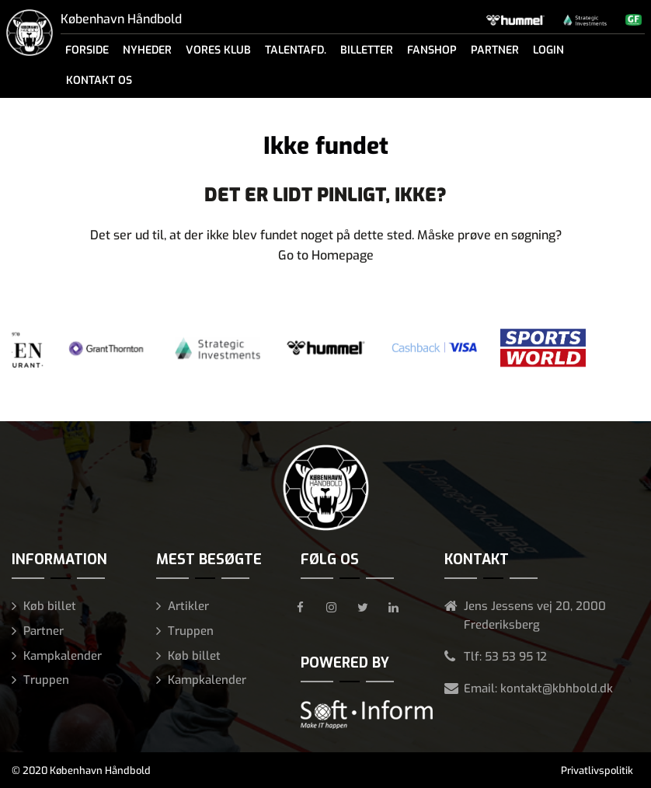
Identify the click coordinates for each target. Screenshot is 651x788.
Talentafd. (295, 50)
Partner (495, 50)
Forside (87, 50)
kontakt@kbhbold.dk (556, 688)
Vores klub (218, 50)
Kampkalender (62, 656)
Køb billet (49, 606)
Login (548, 50)
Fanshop (432, 50)
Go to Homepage (326, 255)
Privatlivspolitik (597, 770)
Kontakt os (99, 80)
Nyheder (147, 50)
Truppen (46, 680)
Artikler (188, 606)
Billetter (366, 50)
